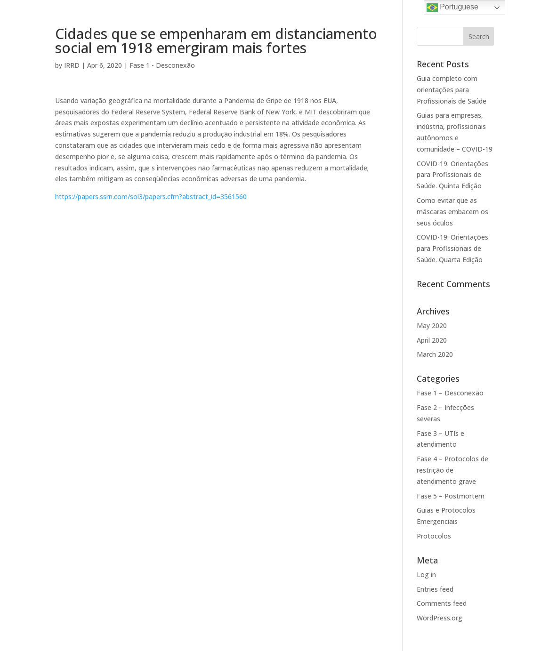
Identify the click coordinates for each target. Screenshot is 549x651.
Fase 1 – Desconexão (450, 392)
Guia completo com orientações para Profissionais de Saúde (451, 89)
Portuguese (452, 7)
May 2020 (432, 325)
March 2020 (435, 354)
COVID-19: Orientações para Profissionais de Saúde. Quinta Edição (452, 175)
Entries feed (435, 589)
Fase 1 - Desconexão (162, 65)
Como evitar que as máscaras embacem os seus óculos (452, 211)
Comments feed (442, 603)
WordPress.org (439, 617)
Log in (426, 574)
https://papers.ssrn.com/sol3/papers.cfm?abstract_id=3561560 (151, 196)
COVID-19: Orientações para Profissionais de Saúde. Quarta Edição (452, 248)
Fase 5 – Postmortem (450, 495)
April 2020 (432, 340)
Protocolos (434, 535)
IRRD (72, 65)
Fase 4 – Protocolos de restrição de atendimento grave (452, 470)
